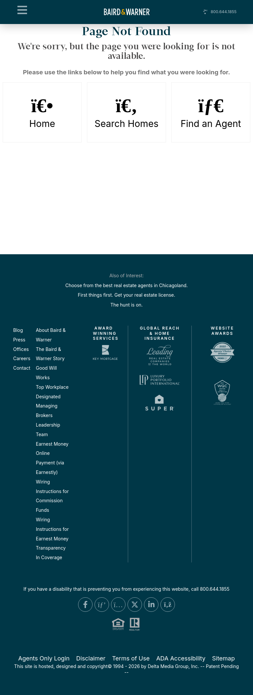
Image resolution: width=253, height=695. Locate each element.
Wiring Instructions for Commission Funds (52, 496)
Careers (21, 358)
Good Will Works (46, 372)
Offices (21, 349)
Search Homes (126, 112)
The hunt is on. (126, 305)
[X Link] (134, 604)
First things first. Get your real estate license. (126, 295)
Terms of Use (131, 658)
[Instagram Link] (118, 604)
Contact (21, 368)
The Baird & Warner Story (50, 353)
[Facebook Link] (85, 604)
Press (19, 339)
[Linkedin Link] (151, 604)
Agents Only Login (44, 658)
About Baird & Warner (51, 334)
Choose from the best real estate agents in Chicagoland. (126, 285)
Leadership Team (48, 429)
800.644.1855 (224, 11)
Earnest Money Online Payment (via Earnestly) (52, 458)
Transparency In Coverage (51, 552)
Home (42, 112)
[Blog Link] (167, 604)
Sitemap (223, 658)
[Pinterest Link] (102, 604)
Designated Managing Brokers (48, 406)
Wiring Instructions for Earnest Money (52, 529)
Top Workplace (52, 387)
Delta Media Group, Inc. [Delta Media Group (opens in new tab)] (173, 666)
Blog (18, 330)
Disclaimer (90, 658)
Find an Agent (211, 112)
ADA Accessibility (181, 658)
